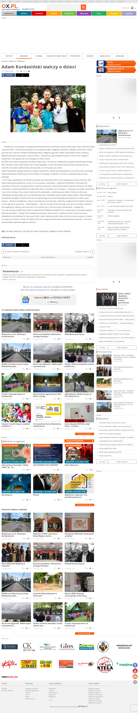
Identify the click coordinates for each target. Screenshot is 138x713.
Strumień (98, 1)
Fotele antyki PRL (105, 456)
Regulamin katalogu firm (96, 697)
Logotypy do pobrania (31, 688)
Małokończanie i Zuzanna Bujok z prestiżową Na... (117, 178)
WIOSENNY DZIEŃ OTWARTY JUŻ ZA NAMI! (114, 334)
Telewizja (54, 13)
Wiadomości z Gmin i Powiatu (57, 56)
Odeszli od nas (105, 56)
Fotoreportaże (75, 56)
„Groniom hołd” (104, 327)
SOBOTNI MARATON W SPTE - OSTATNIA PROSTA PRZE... (116, 338)
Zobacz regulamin (9, 279)
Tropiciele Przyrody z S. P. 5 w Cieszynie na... (115, 330)
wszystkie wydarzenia (84, 505)
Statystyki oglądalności (32, 690)
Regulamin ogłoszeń (95, 692)
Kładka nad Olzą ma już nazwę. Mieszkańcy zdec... (117, 148)
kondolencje (119, 56)
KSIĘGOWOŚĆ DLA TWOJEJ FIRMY (111, 441)
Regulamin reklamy (94, 699)
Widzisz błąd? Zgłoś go (48, 257)
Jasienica (67, 1)
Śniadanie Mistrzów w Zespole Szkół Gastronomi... (117, 316)
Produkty (28, 692)
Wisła (112, 1)
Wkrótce (24, 13)
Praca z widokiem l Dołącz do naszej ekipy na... (116, 426)
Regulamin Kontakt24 (95, 703)
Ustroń (106, 1)
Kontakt (27, 697)
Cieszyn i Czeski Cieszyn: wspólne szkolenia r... (116, 170)
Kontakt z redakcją (7, 690)
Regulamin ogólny (94, 688)
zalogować (38, 287)
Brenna (4, 1)
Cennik (27, 695)
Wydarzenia (21, 61)
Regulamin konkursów (95, 701)
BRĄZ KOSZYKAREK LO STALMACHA (112, 341)
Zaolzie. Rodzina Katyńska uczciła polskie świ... (116, 156)
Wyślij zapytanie (30, 699)
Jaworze (75, 1)
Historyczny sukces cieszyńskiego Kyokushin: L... (116, 312)
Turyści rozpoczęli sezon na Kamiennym (113, 159)
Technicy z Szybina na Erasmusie (111, 308)
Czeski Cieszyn (27, 1)
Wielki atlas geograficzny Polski (110, 452)
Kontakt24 (39, 13)
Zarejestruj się (42, 290)
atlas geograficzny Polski (108, 448)
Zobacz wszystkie (84, 434)
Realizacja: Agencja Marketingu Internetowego (69, 707)
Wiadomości (9, 13)
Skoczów (91, 1)
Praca (99, 13)
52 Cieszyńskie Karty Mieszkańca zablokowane (116, 174)
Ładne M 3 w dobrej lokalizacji (110, 434)
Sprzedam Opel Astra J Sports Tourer (112, 423)
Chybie (11, 1)
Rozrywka (114, 13)
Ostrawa (83, 1)
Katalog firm (69, 13)
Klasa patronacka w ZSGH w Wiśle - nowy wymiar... (117, 319)
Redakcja (4, 688)
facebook (7, 75)
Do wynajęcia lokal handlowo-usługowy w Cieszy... (117, 430)
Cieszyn (18, 1)
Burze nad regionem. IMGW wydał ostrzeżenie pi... (117, 152)
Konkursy (129, 13)
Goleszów (45, 1)
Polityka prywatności (95, 690)
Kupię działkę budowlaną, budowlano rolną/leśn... (117, 437)
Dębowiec (36, 1)
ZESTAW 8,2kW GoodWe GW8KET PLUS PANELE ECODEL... (116, 445)
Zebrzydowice (120, 1)
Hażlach (53, 1)
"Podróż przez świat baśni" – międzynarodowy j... (117, 323)
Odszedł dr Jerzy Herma (107, 145)
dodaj (74, 441)
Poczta (51, 700)
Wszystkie (9, 56)
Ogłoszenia (84, 13)
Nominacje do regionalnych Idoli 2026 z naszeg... (116, 163)
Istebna (60, 1)
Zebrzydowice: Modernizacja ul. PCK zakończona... (117, 167)
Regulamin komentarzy (95, 695)
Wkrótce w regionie (14, 441)
